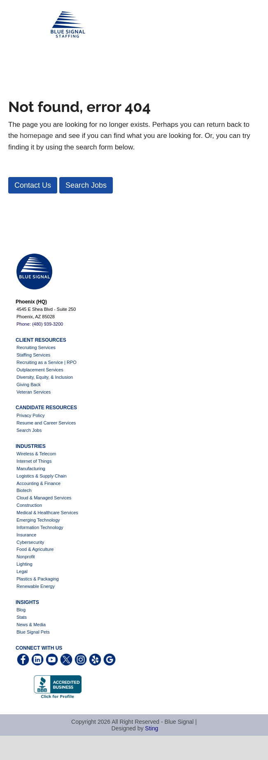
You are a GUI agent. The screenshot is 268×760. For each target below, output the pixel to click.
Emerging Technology (38, 520)
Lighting (24, 564)
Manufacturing (30, 468)
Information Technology (39, 527)
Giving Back (28, 384)
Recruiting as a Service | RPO (46, 362)
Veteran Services (33, 391)
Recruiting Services (36, 347)
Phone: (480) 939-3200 (39, 324)
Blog (21, 609)
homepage (36, 136)
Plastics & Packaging (37, 578)
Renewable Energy (35, 586)
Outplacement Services (39, 369)
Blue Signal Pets (33, 631)
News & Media (31, 624)
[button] (32, 185)
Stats (21, 617)
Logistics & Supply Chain (41, 475)
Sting (151, 728)
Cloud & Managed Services (43, 497)
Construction (29, 505)
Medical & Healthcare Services (47, 512)
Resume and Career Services (46, 422)
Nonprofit (25, 556)
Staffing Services (33, 354)
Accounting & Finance (38, 483)
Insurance (26, 534)
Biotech (24, 490)
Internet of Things (33, 461)
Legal (22, 571)
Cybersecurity (30, 542)
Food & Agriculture (35, 549)
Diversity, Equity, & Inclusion (44, 377)
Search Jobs (29, 430)
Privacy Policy (30, 415)
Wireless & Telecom (36, 453)
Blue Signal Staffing (21, 24)
